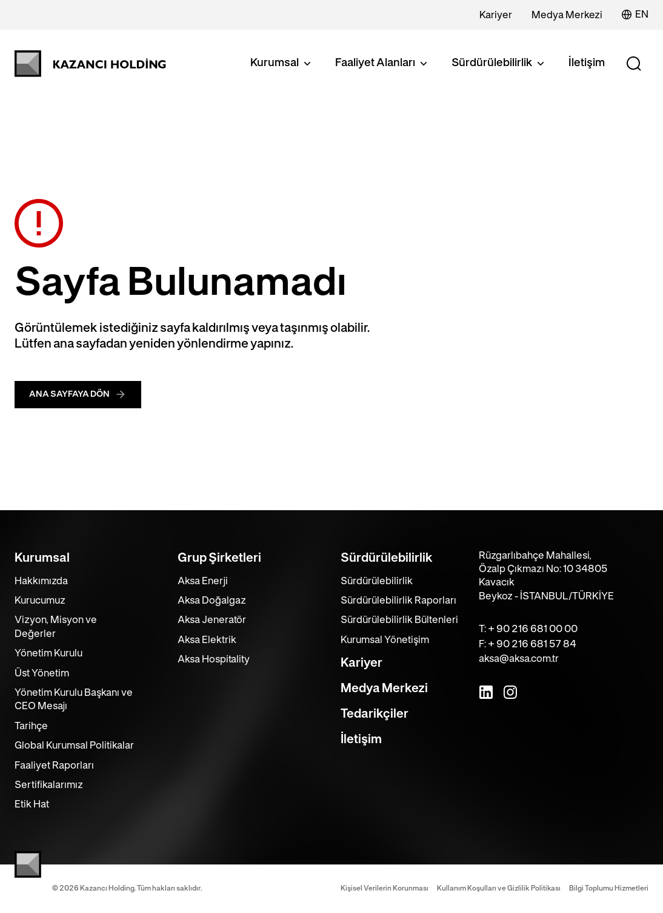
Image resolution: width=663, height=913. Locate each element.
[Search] (633, 63)
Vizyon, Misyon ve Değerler (56, 626)
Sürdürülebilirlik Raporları (398, 600)
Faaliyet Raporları (54, 765)
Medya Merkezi (566, 15)
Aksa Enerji (203, 581)
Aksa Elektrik (207, 640)
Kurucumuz (40, 600)
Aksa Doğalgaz (212, 600)
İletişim (586, 63)
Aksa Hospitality (214, 659)
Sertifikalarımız (49, 785)
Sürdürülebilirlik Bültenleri (399, 620)
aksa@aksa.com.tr (519, 659)
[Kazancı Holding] (90, 63)
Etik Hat (32, 804)
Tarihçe (31, 726)
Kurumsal (281, 64)
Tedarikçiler (374, 714)
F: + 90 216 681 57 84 (527, 644)
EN (635, 14)
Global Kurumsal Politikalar (74, 745)
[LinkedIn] (486, 692)
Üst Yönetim (42, 673)
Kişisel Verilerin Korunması (384, 888)
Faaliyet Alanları (382, 64)
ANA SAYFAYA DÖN (78, 394)
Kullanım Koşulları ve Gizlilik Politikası (499, 888)
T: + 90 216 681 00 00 (528, 629)
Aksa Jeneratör (212, 620)
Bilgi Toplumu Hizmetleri (608, 888)
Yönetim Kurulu (48, 653)
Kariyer (495, 15)
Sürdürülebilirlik (499, 64)
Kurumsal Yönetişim (385, 640)
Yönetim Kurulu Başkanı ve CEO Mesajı (74, 699)
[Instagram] (510, 692)
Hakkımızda (41, 581)
